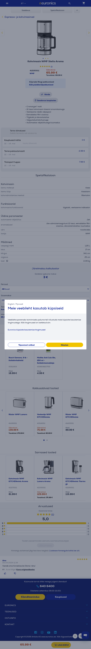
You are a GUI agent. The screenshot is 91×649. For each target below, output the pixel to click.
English (11, 304)
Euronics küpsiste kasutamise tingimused (26, 329)
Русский (19, 304)
